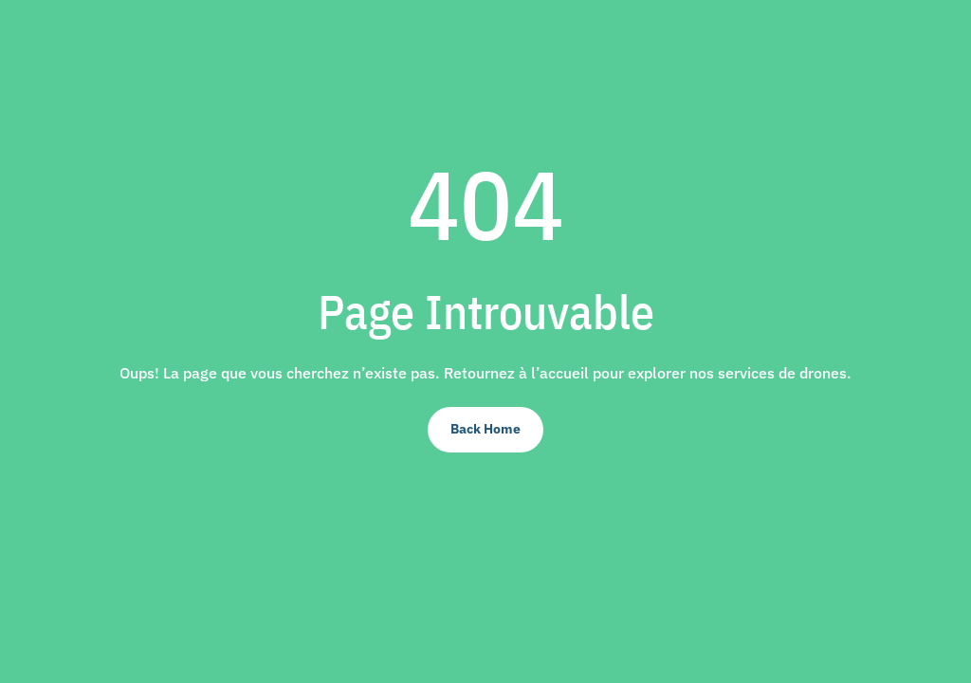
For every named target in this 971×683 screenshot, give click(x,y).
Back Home (485, 428)
